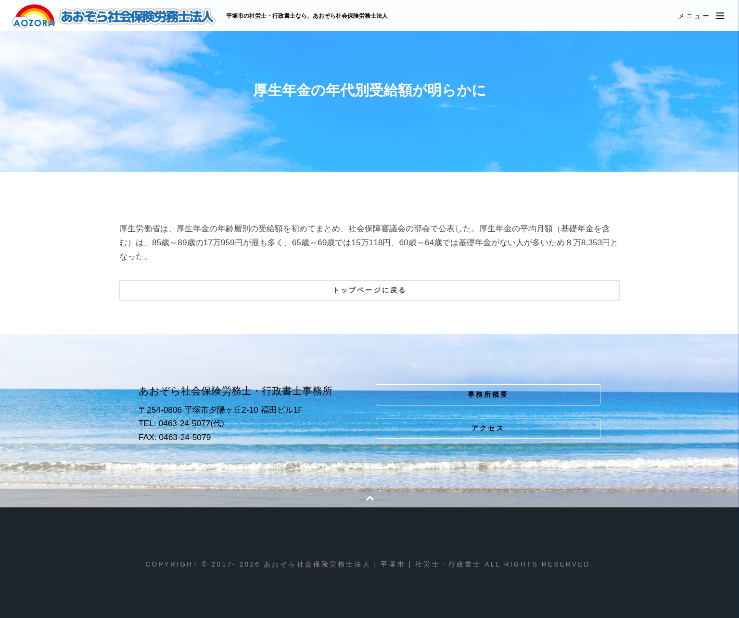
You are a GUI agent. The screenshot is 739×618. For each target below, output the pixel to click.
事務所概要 (488, 394)
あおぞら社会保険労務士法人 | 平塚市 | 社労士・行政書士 (115, 16)
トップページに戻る (369, 290)
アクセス (488, 428)
